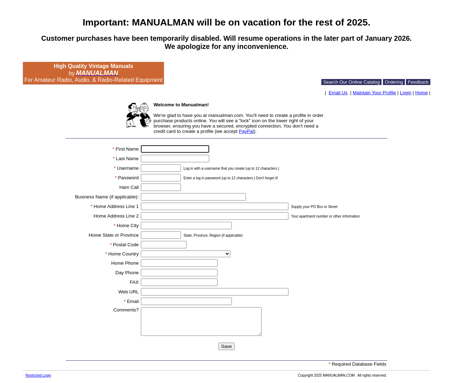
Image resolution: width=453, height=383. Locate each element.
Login (406, 92)
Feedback (418, 82)
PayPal (246, 131)
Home (421, 92)
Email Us (338, 92)
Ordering (394, 82)
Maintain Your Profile (374, 92)
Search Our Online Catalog (351, 82)
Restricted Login (38, 375)
